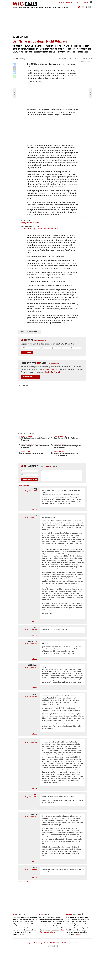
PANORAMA (34, 8)
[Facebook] (14, 65)
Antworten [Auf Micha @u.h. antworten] (34, 659)
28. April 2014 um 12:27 (31, 643)
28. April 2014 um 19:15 (31, 797)
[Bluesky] (14, 72)
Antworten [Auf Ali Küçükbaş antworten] (34, 688)
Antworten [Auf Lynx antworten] (34, 788)
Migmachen (69, 2)
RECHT (41, 8)
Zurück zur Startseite (29, 332)
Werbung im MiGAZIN (42, 943)
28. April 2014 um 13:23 (31, 667)
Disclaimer (75, 943)
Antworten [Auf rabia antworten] (34, 808)
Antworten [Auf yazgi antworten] (34, 509)
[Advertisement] (52, 22)
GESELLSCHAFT (24, 8)
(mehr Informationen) (40, 341)
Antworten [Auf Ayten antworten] (34, 877)
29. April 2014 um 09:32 (31, 869)
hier (25, 934)
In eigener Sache (31, 943)
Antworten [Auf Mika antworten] (34, 635)
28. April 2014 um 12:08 (31, 629)
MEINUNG (65, 8)
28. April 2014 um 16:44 (31, 742)
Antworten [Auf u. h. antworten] (34, 621)
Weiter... (78, 934)
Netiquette (49, 467)
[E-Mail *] (30, 348)
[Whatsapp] (14, 76)
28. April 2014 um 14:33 (31, 696)
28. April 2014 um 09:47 (31, 491)
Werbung (86, 2)
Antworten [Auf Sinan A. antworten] (34, 861)
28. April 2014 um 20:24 (31, 816)
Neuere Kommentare (24, 485)
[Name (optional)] (71, 348)
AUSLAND (48, 8)
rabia (35, 795)
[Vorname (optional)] (51, 348)
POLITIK (15, 8)
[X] (14, 69)
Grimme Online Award (51, 369)
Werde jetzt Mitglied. (52, 372)
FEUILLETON (56, 8)
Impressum (68, 943)
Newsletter (60, 2)
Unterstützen (78, 2)
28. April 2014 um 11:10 (31, 517)
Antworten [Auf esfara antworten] (34, 734)
